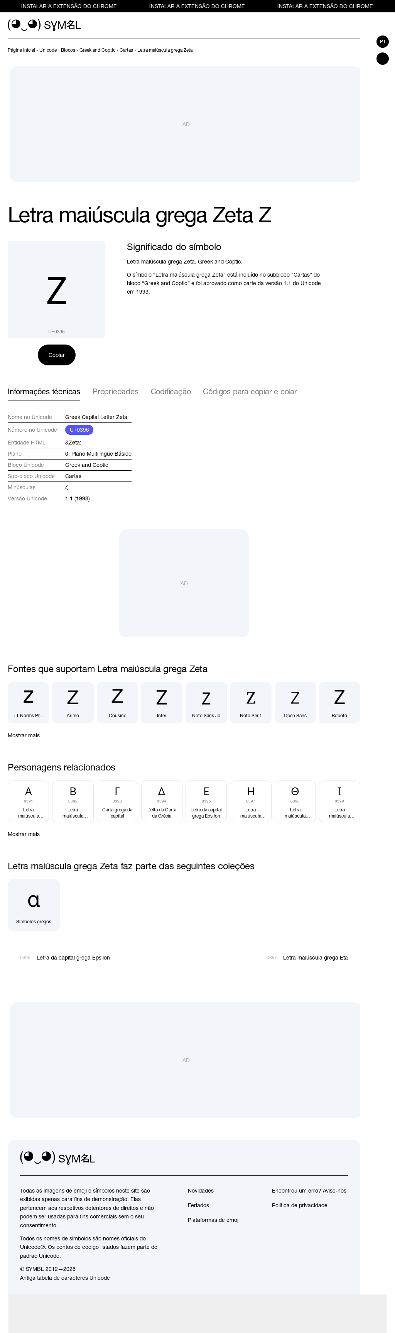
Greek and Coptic (86, 465)
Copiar (57, 355)
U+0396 (79, 430)
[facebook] (342, 1158)
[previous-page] (21, 50)
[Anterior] (341, 50)
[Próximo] (355, 50)
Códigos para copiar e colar (250, 391)
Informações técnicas (44, 391)
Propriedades (115, 391)
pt (383, 41)
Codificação (171, 391)
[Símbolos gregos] (34, 905)
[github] (325, 1158)
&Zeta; (73, 442)
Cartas (73, 476)
